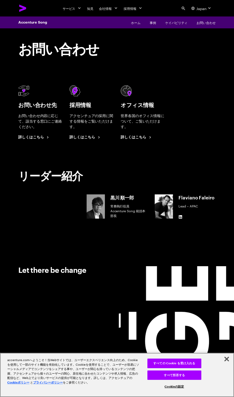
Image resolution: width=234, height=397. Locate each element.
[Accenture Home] (22, 8)
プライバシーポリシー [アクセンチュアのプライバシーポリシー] (48, 382)
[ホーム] (135, 22)
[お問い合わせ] (206, 22)
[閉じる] (227, 359)
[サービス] (72, 8)
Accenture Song (32, 22)
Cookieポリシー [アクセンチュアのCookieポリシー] (18, 382)
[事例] (153, 22)
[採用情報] (133, 8)
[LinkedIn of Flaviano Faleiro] (180, 216)
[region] (117, 375)
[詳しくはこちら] (34, 137)
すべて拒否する (174, 375)
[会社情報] (108, 8)
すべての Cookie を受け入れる (174, 363)
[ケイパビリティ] (176, 22)
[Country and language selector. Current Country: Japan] (201, 8)
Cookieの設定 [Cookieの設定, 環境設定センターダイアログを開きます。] (174, 386)
